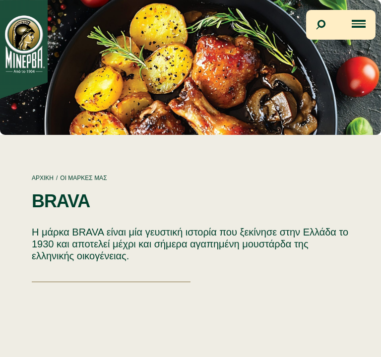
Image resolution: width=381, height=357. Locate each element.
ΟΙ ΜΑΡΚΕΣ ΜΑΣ (83, 178)
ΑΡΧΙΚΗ (43, 178)
